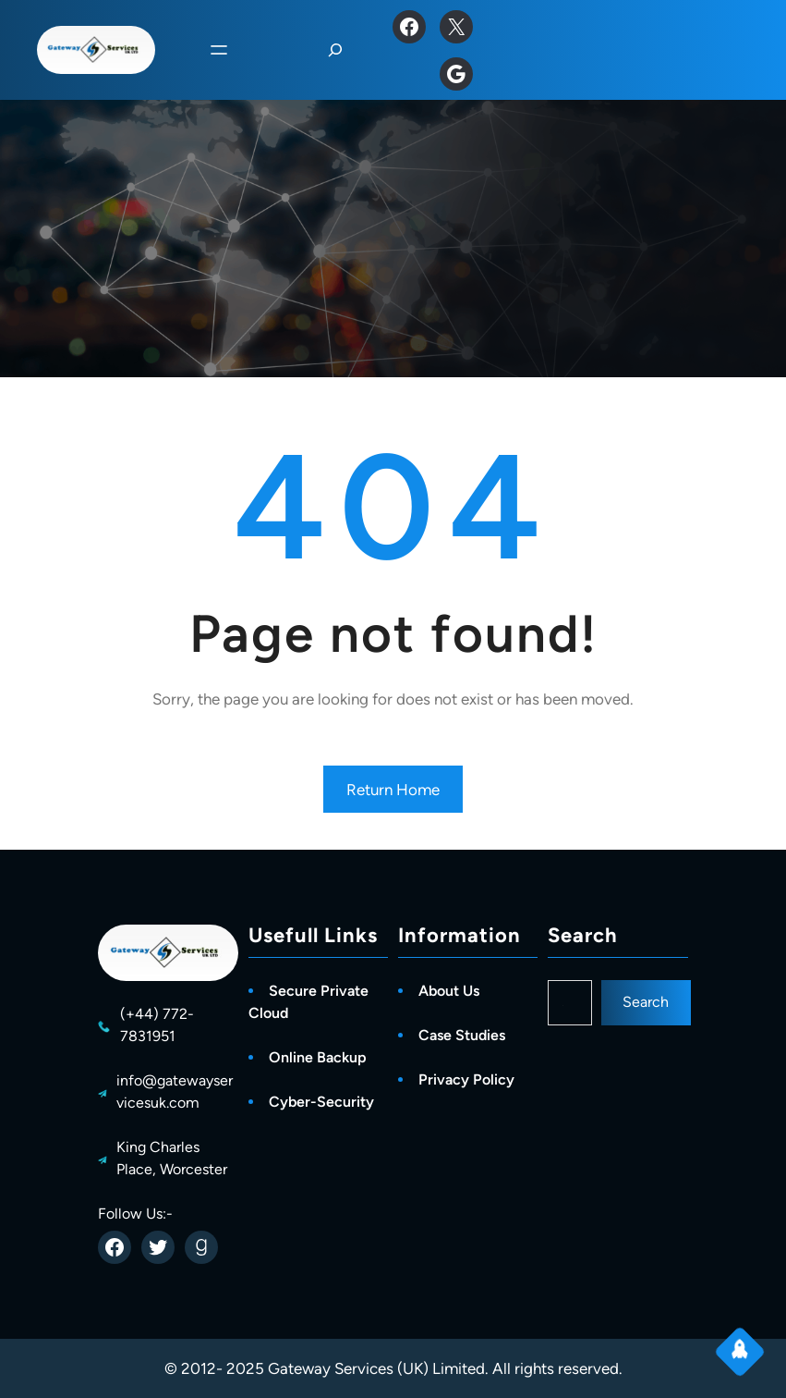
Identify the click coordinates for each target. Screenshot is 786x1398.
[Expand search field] (335, 50)
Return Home (393, 789)
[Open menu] (219, 50)
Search (646, 1002)
